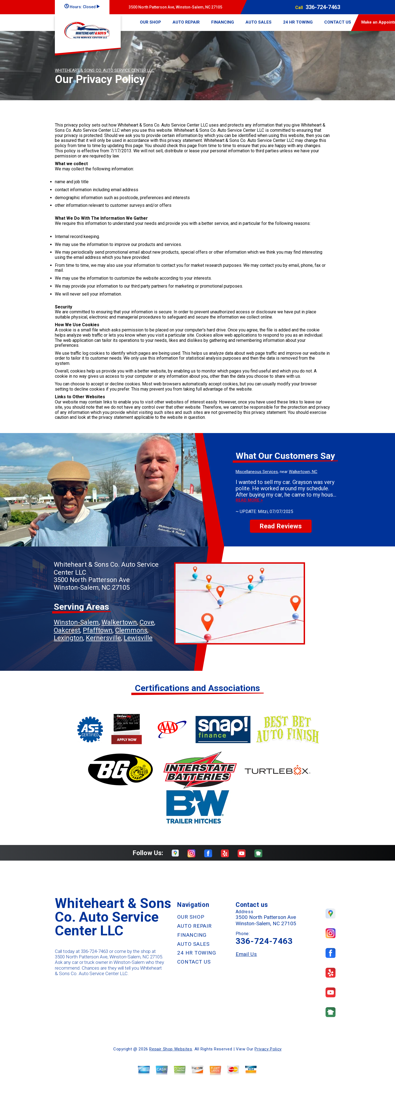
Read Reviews (280, 526)
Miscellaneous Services (257, 471)
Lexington (68, 638)
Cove (147, 622)
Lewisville (138, 638)
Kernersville (103, 638)
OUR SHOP (150, 22)
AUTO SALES (259, 22)
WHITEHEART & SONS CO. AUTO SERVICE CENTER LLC (104, 70)
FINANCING (222, 22)
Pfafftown (97, 630)
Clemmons (131, 630)
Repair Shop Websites (170, 1049)
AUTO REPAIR (186, 22)
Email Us (246, 954)
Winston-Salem (76, 622)
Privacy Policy (268, 1049)
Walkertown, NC (303, 471)
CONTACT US (337, 22)
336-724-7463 (323, 7)
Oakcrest (67, 630)
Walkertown (119, 622)
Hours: (82, 7)
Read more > (249, 500)
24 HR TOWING (298, 22)
